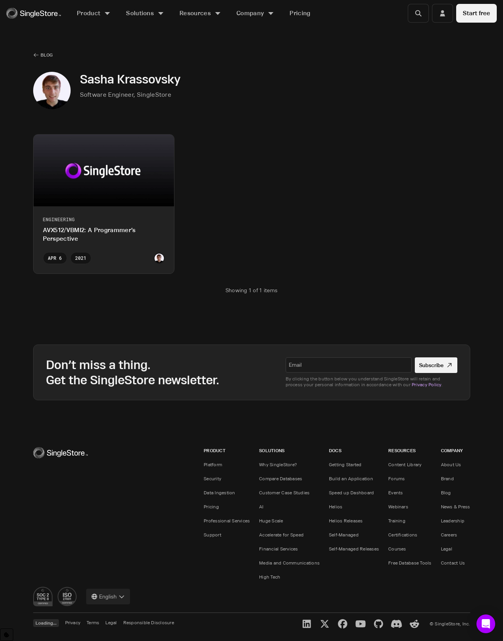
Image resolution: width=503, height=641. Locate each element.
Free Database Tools (410, 563)
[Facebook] (342, 624)
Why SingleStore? (278, 464)
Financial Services (278, 549)
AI (261, 507)
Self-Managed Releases (354, 549)
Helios (335, 507)
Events (395, 492)
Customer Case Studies (284, 492)
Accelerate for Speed (281, 535)
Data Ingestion (219, 492)
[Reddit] (414, 624)
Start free (476, 13)
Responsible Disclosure (148, 622)
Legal (446, 549)
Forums (396, 478)
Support (212, 535)
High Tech (269, 577)
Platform (213, 464)
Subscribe (436, 365)
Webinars (398, 507)
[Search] (418, 13)
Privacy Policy (426, 384)
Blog (446, 492)
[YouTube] (360, 624)
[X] (325, 624)
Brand (447, 478)
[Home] (33, 13)
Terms (93, 622)
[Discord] (396, 624)
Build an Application (351, 478)
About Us (451, 464)
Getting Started (345, 464)
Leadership (452, 521)
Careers (449, 535)
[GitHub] (378, 624)
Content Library (405, 464)
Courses (397, 549)
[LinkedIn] (307, 624)
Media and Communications (289, 563)
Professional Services (227, 521)
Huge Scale (271, 521)
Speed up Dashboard (351, 492)
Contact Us (453, 563)
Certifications (402, 535)
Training (396, 521)
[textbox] (349, 364)
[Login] (442, 13)
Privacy (73, 622)
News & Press (455, 507)
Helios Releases (346, 521)
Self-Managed (344, 535)
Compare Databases (280, 478)
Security (212, 478)
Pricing (211, 507)
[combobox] (108, 596)
